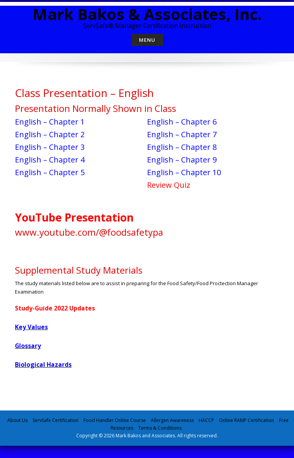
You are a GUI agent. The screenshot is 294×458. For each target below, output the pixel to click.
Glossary (28, 345)
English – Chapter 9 (182, 159)
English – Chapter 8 (182, 147)
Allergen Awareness (172, 420)
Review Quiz (168, 185)
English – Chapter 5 (50, 172)
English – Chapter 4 (50, 159)
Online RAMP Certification (246, 420)
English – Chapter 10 (184, 172)
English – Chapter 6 (182, 122)
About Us (17, 420)
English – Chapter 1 (50, 122)
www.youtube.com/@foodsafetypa (89, 232)
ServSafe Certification (55, 420)
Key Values (31, 327)
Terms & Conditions (159, 428)
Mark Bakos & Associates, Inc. (147, 14)
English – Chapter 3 (50, 147)
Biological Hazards (43, 364)
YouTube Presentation (74, 217)
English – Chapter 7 (182, 134)
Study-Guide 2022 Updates (55, 308)
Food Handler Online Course (114, 420)
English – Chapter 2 (50, 134)
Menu (147, 39)
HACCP (206, 420)
